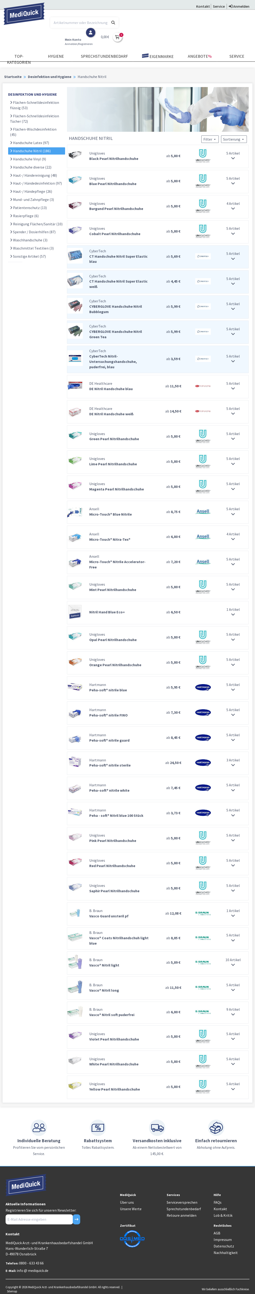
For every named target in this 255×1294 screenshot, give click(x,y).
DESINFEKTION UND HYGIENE (32, 94)
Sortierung (234, 139)
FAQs (218, 1202)
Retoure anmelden (181, 1215)
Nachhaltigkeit (226, 1252)
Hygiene (56, 56)
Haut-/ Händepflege (31, 191)
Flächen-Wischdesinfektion (33, 132)
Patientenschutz (28, 207)
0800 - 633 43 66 (31, 1263)
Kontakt (220, 1208)
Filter (210, 139)
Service (236, 56)
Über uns (127, 1202)
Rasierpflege (24, 215)
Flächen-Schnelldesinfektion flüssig (34, 105)
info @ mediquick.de (32, 1270)
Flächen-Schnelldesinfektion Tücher (34, 119)
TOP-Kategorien (19, 59)
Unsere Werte (131, 1208)
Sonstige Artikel (28, 256)
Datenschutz (224, 1246)
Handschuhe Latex (29, 142)
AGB (217, 1233)
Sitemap (12, 1291)
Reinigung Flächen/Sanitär (36, 224)
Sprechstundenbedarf (104, 56)
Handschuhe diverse (30, 167)
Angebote (200, 56)
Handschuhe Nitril (30, 151)
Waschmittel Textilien (32, 248)
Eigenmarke (158, 56)
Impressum (223, 1239)
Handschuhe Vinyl (28, 159)
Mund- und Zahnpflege (32, 199)
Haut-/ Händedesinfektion (36, 183)
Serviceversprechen (182, 1202)
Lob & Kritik (223, 1215)
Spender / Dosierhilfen (33, 232)
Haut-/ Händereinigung (33, 175)
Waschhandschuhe (28, 240)
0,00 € (105, 37)
